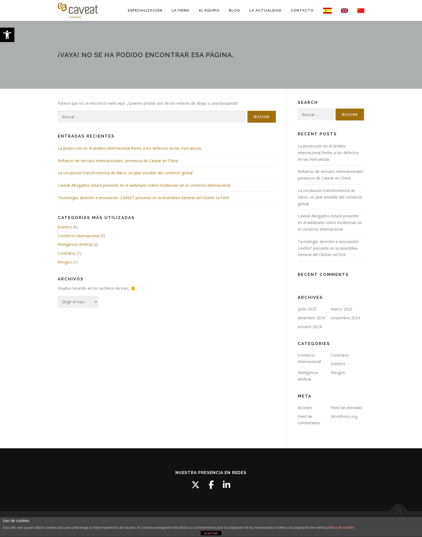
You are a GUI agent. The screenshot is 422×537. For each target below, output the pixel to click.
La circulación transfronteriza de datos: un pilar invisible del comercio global (125, 172)
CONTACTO (302, 10)
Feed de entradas (346, 407)
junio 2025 (307, 309)
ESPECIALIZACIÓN (145, 10)
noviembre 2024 (345, 317)
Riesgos (65, 262)
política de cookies (340, 528)
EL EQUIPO (209, 10)
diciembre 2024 (311, 317)
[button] (7, 35)
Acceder (305, 407)
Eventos (65, 227)
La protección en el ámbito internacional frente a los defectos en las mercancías (129, 148)
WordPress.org (344, 416)
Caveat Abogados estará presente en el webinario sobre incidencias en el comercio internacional (144, 185)
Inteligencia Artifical (75, 244)
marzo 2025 (341, 309)
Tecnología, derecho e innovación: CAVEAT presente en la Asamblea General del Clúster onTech (143, 197)
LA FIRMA (181, 10)
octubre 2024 (309, 326)
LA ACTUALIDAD (265, 10)
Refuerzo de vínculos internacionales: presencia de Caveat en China (118, 160)
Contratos (67, 253)
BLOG (234, 10)
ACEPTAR (211, 533)
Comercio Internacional (78, 235)
